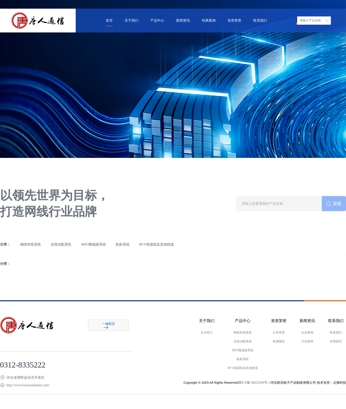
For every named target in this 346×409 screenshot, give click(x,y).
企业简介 (207, 332)
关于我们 (131, 20)
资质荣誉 (234, 20)
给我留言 (336, 341)
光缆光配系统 (61, 259)
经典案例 (209, 20)
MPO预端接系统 (93, 259)
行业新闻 (307, 341)
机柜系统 (123, 259)
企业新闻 (307, 332)
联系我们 (260, 20)
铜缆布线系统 (30, 259)
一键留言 (108, 325)
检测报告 (279, 341)
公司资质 (279, 332)
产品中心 (157, 20)
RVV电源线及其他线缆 (156, 259)
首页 (109, 20)
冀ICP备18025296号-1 (254, 382)
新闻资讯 (183, 20)
